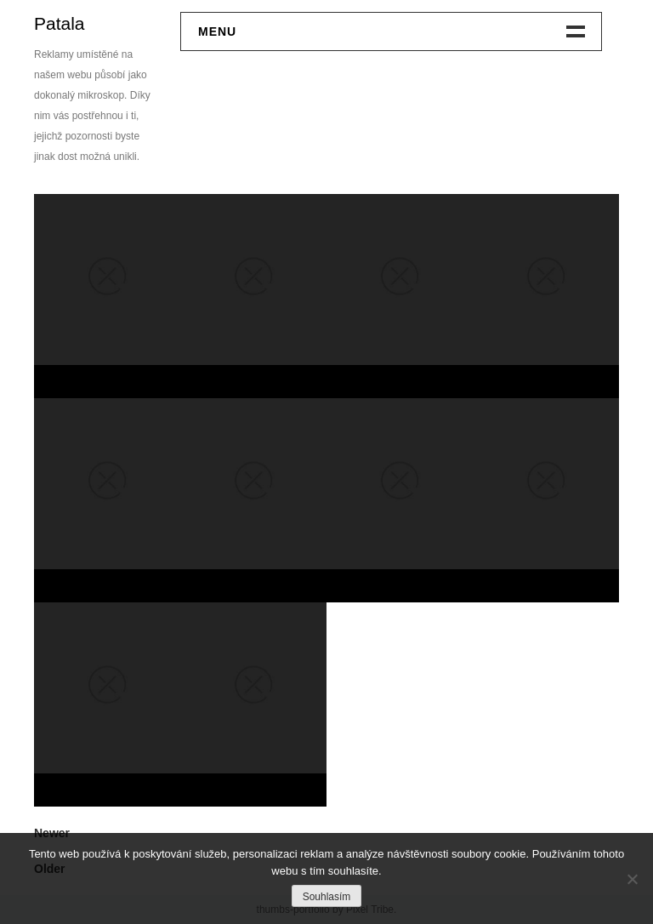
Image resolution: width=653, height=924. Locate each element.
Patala (59, 23)
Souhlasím (327, 897)
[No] (631, 878)
